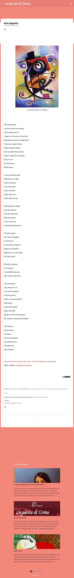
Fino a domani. (9, 350)
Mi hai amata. (8, 167)
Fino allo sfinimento (11, 214)
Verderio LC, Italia (15, 403)
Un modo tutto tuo (10, 342)
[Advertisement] (37, 443)
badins (41, 575)
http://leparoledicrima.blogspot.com (40, 397)
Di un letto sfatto (10, 187)
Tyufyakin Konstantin (23, 365)
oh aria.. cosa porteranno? (13, 299)
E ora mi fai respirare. (11, 291)
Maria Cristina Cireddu (16, 388)
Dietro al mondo (9, 311)
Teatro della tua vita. (11, 198)
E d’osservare (8, 268)
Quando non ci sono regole (13, 253)
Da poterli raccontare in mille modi (16, 140)
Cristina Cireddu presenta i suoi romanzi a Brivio (29, 484)
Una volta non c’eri (11, 287)
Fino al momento (10, 218)
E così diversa (9, 241)
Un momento (8, 326)
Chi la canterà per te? (11, 132)
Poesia (7, 400)
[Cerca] (71, 3)
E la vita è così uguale (11, 237)
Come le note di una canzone (14, 128)
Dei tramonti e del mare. (12, 276)
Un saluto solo (9, 346)
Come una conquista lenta (13, 144)
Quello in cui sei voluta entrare (14, 315)
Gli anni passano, (10, 295)
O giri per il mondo (10, 307)
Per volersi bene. (9, 256)
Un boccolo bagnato (11, 338)
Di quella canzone (10, 210)
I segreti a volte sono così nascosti (16, 136)
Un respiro (7, 334)
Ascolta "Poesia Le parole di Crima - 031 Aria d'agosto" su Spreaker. (30, 361)
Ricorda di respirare (11, 264)
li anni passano (10, 125)
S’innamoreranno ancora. (12, 225)
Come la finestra (9, 191)
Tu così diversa (9, 163)
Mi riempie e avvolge (11, 179)
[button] (5, 29)
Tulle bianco (8, 303)
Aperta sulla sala (9, 194)
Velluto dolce (18, 551)
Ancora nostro (9, 330)
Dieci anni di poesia (20, 518)
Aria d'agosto (7, 388)
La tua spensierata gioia (12, 175)
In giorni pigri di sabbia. (12, 148)
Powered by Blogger (37, 571)
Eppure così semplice (11, 249)
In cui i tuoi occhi (10, 222)
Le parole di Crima (17, 3)
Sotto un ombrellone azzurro (14, 152)
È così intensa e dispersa (12, 245)
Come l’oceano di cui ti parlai (14, 156)
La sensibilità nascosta (11, 272)
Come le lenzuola (10, 183)
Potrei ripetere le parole (12, 206)
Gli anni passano (9, 233)
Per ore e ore (8, 159)
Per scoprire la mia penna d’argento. (16, 318)
